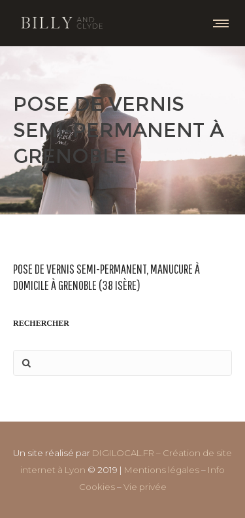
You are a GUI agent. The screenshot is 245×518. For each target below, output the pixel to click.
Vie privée (145, 487)
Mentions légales (161, 470)
